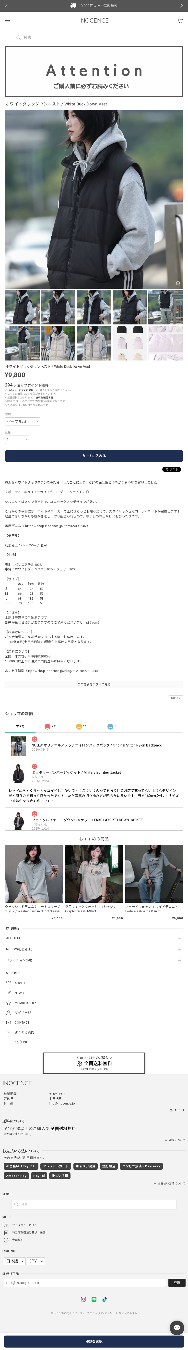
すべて (20, 726)
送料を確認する (44, 397)
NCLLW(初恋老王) (19, 949)
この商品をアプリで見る (93, 684)
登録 (177, 1283)
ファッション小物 (19, 960)
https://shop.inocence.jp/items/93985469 (56, 526)
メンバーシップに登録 (21, 390)
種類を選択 (94, 1341)
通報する (175, 698)
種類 (8, 414)
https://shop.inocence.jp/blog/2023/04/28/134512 (63, 671)
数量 (8, 432)
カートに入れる (94, 456)
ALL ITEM (13, 938)
